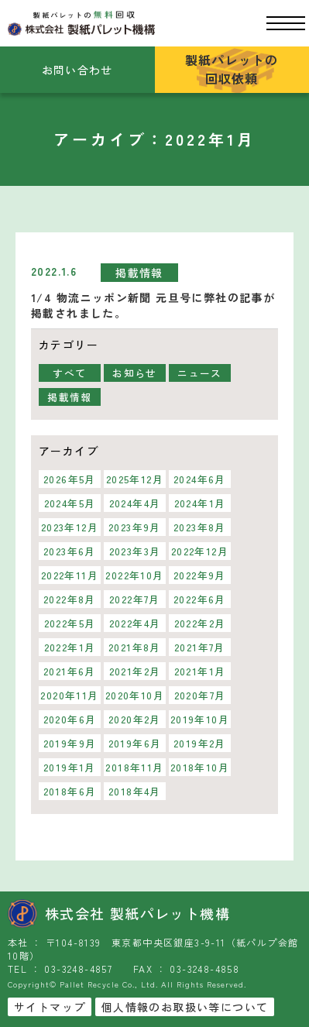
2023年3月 (135, 551)
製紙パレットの (232, 69)
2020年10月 (134, 695)
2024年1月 (200, 503)
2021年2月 (135, 671)
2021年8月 (134, 647)
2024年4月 (135, 503)
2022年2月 (200, 623)
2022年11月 (69, 575)
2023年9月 (134, 527)
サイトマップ (49, 1007)
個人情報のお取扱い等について (185, 1007)
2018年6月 (70, 791)
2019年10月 (199, 719)
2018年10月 (199, 767)
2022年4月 (135, 623)
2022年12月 (199, 551)
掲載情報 (139, 272)
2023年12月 (69, 527)
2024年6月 (199, 479)
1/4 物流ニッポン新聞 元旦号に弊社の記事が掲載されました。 (153, 305)
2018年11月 (134, 767)
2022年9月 (199, 575)
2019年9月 (70, 743)
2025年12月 (134, 479)
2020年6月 (70, 719)
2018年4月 (134, 791)
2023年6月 (69, 551)
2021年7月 (199, 647)
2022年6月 (199, 599)
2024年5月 (70, 503)
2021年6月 (69, 671)
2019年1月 (69, 767)
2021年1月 (200, 671)
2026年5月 (69, 479)
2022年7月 (134, 599)
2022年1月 (70, 647)
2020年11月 (69, 695)
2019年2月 (199, 743)
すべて (69, 373)
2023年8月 (199, 527)
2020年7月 (200, 695)
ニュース (199, 373)
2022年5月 (70, 623)
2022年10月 (134, 575)
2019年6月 (135, 743)
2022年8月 (69, 599)
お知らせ (134, 373)
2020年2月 (134, 719)
